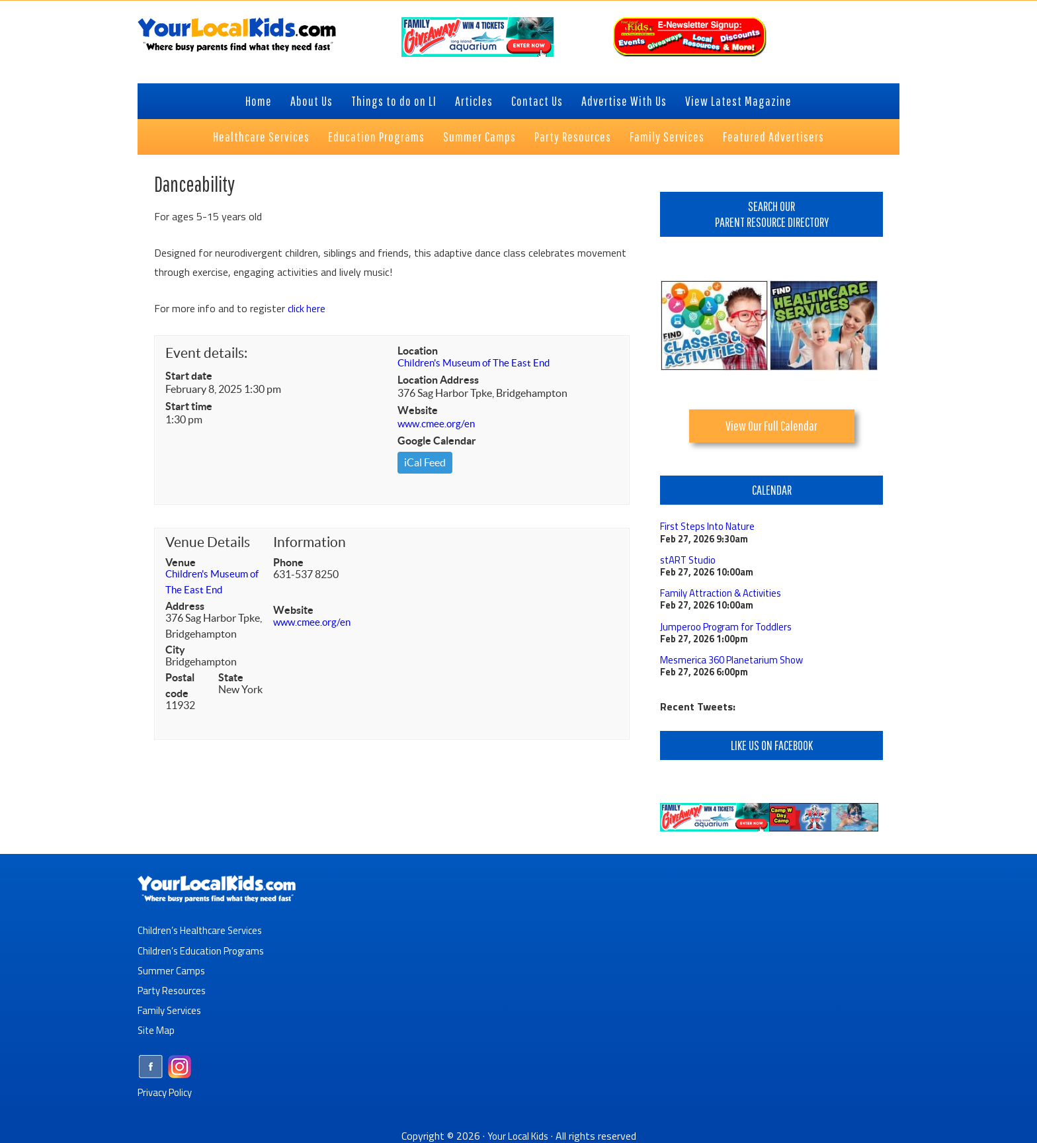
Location (417, 351)
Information (309, 543)
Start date (188, 376)
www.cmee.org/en (438, 425)
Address (184, 607)
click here (307, 308)
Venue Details (207, 543)
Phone (288, 564)
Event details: (206, 352)
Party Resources (175, 988)
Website (417, 411)
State (230, 679)
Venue (180, 564)
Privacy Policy (168, 1089)
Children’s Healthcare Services (203, 929)
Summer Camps (172, 968)
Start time (188, 406)
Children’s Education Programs (205, 948)
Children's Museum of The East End (477, 364)
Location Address (438, 381)
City (175, 651)
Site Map (157, 1028)
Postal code (179, 686)
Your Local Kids (518, 1133)
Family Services (172, 1008)
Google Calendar (436, 442)
